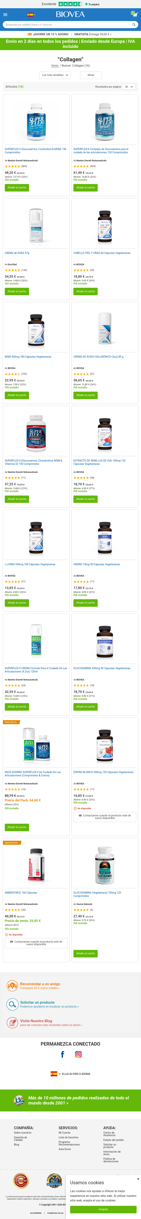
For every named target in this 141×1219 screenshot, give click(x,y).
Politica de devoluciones (110, 1160)
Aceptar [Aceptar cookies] (103, 1209)
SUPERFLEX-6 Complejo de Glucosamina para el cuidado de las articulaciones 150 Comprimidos (100, 151)
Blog (16, 1144)
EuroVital (12, 264)
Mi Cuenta (64, 1132)
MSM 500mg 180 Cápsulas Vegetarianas (28, 356)
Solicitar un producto (109, 1146)
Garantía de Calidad (20, 1138)
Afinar (91, 75)
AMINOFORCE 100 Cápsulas (21, 892)
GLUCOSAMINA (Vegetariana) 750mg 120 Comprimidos (97, 894)
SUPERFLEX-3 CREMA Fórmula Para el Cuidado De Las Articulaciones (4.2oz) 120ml (36, 670)
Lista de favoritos (68, 1137)
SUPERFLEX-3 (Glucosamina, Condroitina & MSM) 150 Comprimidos (35, 151)
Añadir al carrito (17, 187)
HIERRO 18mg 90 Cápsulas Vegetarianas (96, 564)
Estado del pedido (113, 1140)
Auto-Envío (65, 1149)
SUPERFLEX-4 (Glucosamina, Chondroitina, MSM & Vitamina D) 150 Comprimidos (33, 462)
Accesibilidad (35, 1213)
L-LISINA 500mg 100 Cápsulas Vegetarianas (30, 564)
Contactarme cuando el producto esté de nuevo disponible (105, 817)
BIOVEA (80, 264)
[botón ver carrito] (135, 14)
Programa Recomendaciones (69, 1143)
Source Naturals (84, 904)
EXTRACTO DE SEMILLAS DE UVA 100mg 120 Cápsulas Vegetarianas (99, 462)
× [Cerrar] (138, 1179)
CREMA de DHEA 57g (17, 253)
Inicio (55, 65)
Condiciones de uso (55, 1213)
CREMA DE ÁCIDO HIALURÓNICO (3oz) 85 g (98, 356)
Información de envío (112, 1153)
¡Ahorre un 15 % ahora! (48, 34)
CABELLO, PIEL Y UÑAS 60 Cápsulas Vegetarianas (102, 253)
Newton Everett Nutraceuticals (23, 160)
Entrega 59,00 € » (92, 34)
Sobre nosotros (22, 1132)
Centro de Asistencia (109, 1134)
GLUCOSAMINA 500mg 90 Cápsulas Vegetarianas (101, 668)
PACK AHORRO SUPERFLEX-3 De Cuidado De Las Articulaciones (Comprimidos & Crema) (33, 774)
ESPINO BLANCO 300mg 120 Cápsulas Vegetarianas (103, 772)
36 (129, 86)
